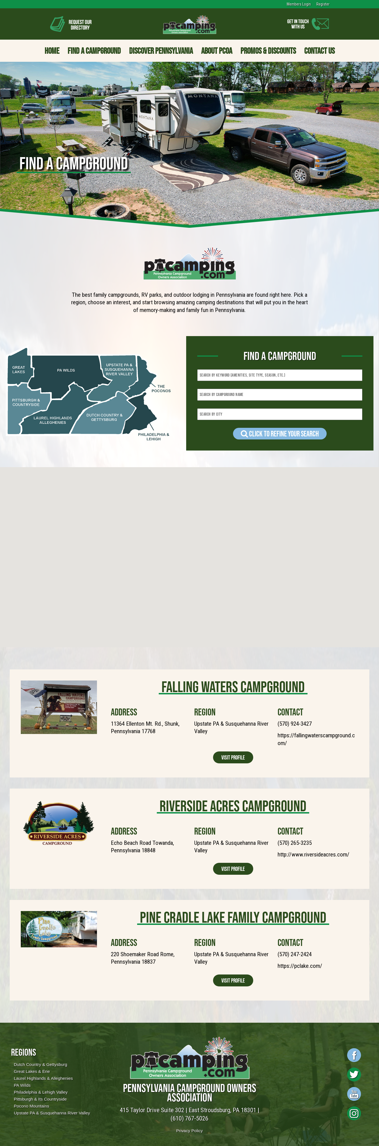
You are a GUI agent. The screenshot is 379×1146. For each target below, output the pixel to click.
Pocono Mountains (31, 1106)
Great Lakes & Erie (32, 1071)
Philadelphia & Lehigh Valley (41, 1092)
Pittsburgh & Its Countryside (40, 1099)
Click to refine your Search (280, 433)
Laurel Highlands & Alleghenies (43, 1078)
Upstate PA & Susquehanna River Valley (52, 1113)
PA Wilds (22, 1085)
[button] (214, 519)
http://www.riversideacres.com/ (313, 854)
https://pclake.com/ (300, 966)
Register (322, 4)
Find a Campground (94, 50)
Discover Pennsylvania (161, 50)
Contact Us (319, 50)
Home (52, 50)
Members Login (299, 4)
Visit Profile (233, 757)
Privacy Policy (189, 1130)
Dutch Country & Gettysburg (40, 1064)
